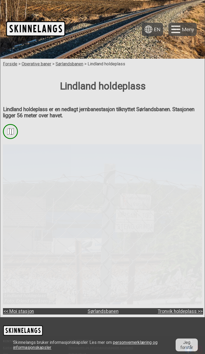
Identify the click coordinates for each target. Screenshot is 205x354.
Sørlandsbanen (69, 63)
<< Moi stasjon (18, 311)
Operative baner (36, 63)
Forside (10, 63)
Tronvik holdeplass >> (180, 311)
